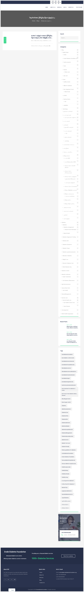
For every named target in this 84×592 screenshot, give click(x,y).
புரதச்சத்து (67, 141)
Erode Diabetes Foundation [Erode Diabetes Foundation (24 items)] (68, 456)
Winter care (67, 72)
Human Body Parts (66, 288)
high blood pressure (66, 284)
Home (46, 7)
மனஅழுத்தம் (67, 218)
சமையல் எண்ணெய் (70, 196)
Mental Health (67, 233)
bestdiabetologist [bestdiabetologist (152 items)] (66, 378)
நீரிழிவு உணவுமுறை (69, 194)
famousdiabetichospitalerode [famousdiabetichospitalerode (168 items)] (68, 460)
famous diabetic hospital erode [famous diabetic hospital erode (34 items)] (69, 463)
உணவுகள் (66, 125)
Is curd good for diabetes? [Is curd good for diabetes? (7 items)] (68, 480)
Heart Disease (67, 306)
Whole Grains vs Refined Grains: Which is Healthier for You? (72, 327)
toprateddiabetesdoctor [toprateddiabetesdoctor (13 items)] (67, 494)
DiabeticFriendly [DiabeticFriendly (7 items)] (65, 446)
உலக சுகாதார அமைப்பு (69, 144)
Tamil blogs (37, 40)
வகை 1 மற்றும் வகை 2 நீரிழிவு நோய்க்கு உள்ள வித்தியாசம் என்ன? (41, 37)
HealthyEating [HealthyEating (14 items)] (65, 470)
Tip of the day (79, 7)
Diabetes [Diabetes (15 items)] (64, 405)
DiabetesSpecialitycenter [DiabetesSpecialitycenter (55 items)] (67, 436)
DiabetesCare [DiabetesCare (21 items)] (65, 412)
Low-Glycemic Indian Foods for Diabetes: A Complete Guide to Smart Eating (72, 341)
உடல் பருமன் (67, 121)
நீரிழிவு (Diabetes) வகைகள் (45, 40)
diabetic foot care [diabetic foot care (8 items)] (66, 443)
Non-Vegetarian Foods (69, 89)
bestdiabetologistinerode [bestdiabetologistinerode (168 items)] (67, 381)
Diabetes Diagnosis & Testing (69, 237)
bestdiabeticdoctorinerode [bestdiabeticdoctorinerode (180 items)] (68, 361)
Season (65, 69)
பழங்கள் (65, 215)
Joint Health (65, 290)
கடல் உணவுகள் (68, 131)
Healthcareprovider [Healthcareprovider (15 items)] (66, 467)
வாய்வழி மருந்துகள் (70, 182)
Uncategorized (65, 310)
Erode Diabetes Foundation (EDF (71, 58)
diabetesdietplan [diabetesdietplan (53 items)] (65, 426)
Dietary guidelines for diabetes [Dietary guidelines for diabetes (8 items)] (69, 450)
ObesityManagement (66, 294)
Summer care (65, 297)
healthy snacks (67, 81)
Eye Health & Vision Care (69, 302)
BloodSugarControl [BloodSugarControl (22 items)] (66, 398)
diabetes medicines (66, 274)
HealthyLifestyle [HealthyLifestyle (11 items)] (65, 473)
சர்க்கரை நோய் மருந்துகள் (70, 176)
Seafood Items (67, 99)
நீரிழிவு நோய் (67, 155)
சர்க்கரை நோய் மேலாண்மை (71, 186)
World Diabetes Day (67, 267)
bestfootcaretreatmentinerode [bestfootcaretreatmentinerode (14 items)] (69, 385)
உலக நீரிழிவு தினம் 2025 (70, 162)
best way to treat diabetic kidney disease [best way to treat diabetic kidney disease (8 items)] (69, 394)
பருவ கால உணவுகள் (68, 211)
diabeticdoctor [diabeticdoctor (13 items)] (65, 439)
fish (65, 101)
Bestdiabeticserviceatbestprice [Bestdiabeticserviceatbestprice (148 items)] (69, 371)
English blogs (65, 52)
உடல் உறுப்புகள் (67, 115)
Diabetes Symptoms (67, 244)
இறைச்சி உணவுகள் (69, 127)
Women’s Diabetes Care (68, 263)
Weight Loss (65, 259)
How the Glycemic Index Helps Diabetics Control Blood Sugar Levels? (72, 334)
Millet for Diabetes (68, 85)
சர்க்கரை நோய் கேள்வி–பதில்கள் (70, 166)
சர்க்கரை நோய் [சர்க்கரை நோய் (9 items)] (65, 508)
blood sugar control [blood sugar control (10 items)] (66, 402)
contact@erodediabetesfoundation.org (68, 572)
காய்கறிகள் (66, 148)
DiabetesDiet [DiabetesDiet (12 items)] (65, 419)
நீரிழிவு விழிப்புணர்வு (69, 203)
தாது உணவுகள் (68, 137)
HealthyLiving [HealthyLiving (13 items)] (65, 477)
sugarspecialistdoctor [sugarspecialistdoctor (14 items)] (67, 490)
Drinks (65, 54)
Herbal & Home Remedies (70, 229)
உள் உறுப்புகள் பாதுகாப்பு (70, 117)
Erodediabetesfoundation (41, 589)
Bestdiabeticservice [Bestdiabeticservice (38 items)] (66, 368)
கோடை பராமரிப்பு (68, 152)
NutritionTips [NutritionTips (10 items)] (64, 487)
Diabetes (64, 222)
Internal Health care (67, 300)
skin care (66, 75)
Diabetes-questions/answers (69, 252)
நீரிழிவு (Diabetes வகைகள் (71, 190)
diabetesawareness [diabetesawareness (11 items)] (66, 409)
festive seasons (67, 62)
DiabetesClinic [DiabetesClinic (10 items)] (65, 415)
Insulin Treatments (67, 276)
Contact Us (70, 7)
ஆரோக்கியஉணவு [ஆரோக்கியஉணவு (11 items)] (66, 501)
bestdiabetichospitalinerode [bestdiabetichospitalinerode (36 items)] (68, 364)
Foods (64, 79)
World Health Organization (67, 313)
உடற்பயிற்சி (67, 158)
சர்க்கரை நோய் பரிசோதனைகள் (68, 172)
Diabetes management (69, 227)
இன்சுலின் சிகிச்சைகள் (70, 179)
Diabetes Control (65, 270)
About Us (52, 7)
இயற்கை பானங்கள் (68, 111)
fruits (65, 66)
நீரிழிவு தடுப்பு (68, 200)
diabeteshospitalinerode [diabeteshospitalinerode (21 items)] (67, 429)
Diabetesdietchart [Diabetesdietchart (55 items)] (66, 422)
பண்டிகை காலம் (67, 207)
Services (59, 7)
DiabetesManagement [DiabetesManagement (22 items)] (67, 433)
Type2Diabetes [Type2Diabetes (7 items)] (65, 497)
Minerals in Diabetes (67, 255)
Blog (65, 7)
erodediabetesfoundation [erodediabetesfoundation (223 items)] (67, 453)
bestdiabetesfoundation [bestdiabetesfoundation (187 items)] (67, 354)
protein (65, 95)
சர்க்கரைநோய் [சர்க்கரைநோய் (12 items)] (65, 504)
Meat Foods (67, 91)
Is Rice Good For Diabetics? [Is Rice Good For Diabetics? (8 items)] (68, 484)
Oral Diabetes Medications (68, 280)
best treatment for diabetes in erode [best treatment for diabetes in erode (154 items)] (68, 389)
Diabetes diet (66, 240)
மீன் (66, 133)
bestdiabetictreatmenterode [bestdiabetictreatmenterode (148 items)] (68, 375)
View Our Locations (68, 556)
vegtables (66, 105)
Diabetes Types (66, 248)
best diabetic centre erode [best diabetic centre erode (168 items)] (68, 357)
